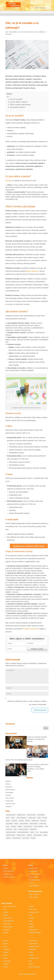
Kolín (30, 915)
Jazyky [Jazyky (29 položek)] (39, 817)
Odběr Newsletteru (40, 8)
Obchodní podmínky (9, 877)
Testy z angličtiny (34, 894)
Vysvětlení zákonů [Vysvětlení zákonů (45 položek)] (10, 835)
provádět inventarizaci (30, 629)
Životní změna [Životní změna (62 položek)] (25, 838)
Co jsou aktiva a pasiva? (19, 102)
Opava (5, 943)
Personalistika (9, 792)
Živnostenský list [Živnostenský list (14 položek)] (17, 838)
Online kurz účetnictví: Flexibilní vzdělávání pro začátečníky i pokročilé (37, 739)
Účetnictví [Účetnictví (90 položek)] (8, 838)
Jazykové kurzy (33, 868)
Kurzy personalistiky (35, 874)
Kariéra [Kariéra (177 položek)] (8, 820)
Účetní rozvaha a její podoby (20, 104)
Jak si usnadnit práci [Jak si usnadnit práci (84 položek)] (21, 817)
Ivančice (6, 932)
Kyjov (30, 921)
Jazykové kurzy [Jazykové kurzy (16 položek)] (32, 817)
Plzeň (5, 946)
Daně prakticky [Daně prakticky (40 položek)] (41, 814)
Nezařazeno (8, 787)
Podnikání (8, 795)
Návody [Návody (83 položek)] (16, 823)
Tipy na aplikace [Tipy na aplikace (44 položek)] (44, 832)
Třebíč (5, 967)
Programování (9, 801)
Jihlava (31, 906)
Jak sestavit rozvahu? (18, 107)
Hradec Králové (8, 926)
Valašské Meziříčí (34, 946)
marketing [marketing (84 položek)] (21, 820)
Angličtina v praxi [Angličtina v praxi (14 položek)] (21, 814)
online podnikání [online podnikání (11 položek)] (34, 823)
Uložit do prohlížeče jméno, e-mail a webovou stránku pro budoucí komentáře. (27, 702)
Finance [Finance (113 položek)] (13, 817)
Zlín (30, 961)
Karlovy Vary (32, 909)
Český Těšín (7, 924)
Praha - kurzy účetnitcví (10, 906)
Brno (5, 909)
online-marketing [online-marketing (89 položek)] (24, 823)
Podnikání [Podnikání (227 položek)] (13, 826)
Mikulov (31, 926)
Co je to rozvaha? (16, 99)
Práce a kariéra (9, 798)
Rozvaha (8, 181)
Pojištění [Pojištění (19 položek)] (20, 826)
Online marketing (10, 789)
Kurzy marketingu (34, 885)
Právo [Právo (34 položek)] (15, 829)
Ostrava (6, 912)
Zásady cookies (8, 874)
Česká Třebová (8, 918)
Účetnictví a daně (32, 32)
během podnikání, (32, 271)
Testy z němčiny (33, 897)
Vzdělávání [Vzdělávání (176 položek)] (29, 835)
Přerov (5, 955)
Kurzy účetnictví (33, 871)
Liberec (31, 924)
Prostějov (6, 952)
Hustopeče (7, 929)
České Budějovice (9, 921)
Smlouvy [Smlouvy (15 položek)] (32, 832)
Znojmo (31, 964)
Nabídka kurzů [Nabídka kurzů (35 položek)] (35, 820)
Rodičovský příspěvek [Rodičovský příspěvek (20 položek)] (23, 832)
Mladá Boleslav (33, 929)
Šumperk (6, 964)
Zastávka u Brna (34, 958)
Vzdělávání (41, 32)
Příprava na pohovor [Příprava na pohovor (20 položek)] (23, 829)
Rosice (6, 958)
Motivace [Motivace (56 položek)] (27, 820)
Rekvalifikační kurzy (35, 880)
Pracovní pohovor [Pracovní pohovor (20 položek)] (28, 826)
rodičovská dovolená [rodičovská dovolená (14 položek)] (11, 832)
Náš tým (6, 868)
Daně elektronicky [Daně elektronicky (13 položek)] (31, 814)
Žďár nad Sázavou (34, 967)
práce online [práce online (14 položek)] (9, 829)
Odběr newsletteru (9, 871)
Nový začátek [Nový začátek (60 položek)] (9, 823)
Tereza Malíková (13, 32)
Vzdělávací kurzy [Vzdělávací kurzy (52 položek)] (21, 835)
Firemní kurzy (33, 877)
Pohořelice (7, 949)
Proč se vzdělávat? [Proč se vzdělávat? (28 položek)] (38, 826)
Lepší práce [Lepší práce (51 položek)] (14, 820)
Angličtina (8, 781)
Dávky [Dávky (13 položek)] (7, 817)
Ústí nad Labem (33, 943)
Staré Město (7, 961)
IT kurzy (31, 883)
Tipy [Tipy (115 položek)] (37, 832)
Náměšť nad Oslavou (35, 932)
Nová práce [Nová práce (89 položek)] (43, 820)
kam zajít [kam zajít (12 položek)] (45, 817)
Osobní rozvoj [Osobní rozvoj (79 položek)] (42, 823)
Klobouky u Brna (34, 912)
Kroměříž (31, 918)
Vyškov (31, 955)
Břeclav (6, 915)
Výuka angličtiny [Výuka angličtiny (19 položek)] (38, 835)
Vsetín (31, 952)
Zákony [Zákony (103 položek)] (45, 835)
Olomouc (6, 940)
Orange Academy (31, 974)
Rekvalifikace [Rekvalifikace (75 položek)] (33, 829)
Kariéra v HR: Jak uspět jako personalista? (19, 760)
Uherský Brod (33, 940)
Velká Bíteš (32, 949)
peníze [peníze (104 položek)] (7, 826)
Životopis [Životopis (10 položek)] (33, 838)
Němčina (7, 784)
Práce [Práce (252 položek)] (46, 826)
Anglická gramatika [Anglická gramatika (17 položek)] (10, 814)
